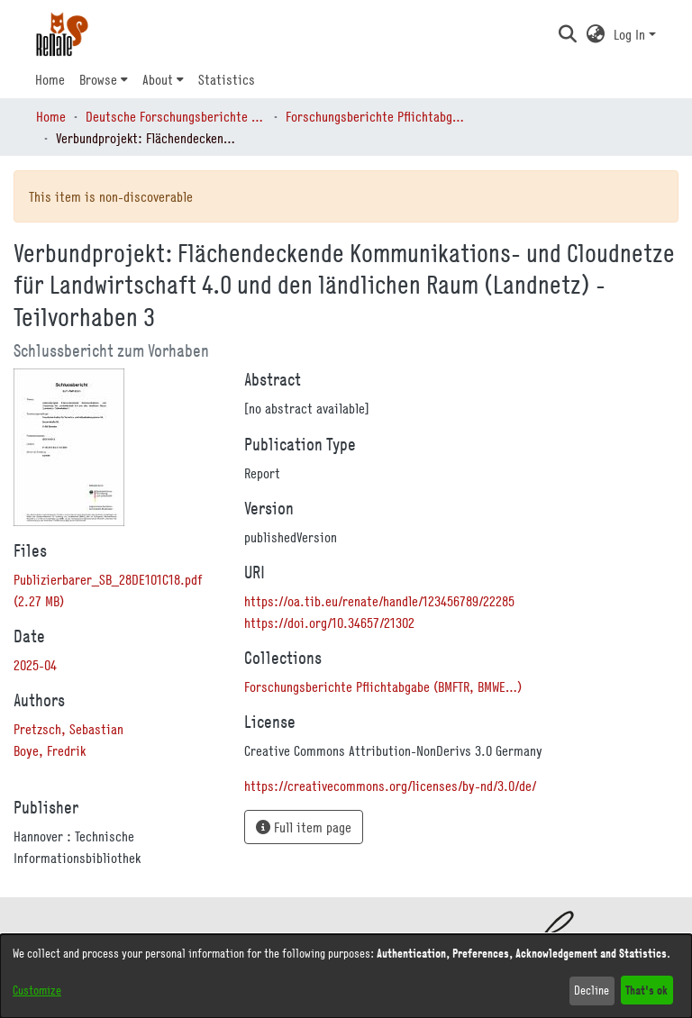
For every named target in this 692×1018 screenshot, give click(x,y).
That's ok (646, 989)
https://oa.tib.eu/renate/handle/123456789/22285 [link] (379, 601)
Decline (591, 990)
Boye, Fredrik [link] (50, 750)
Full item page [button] (303, 827)
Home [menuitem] (50, 79)
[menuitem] (103, 79)
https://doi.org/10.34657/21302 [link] (329, 622)
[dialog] (346, 976)
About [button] (157, 79)
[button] (567, 34)
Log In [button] (631, 34)
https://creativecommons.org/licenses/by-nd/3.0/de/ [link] (390, 785)
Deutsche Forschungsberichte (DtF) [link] (176, 116)
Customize (37, 990)
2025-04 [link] (35, 665)
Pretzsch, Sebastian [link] (68, 729)
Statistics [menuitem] (226, 79)
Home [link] (51, 116)
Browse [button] (98, 79)
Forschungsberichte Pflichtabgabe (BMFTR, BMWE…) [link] (376, 116)
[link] (383, 686)
